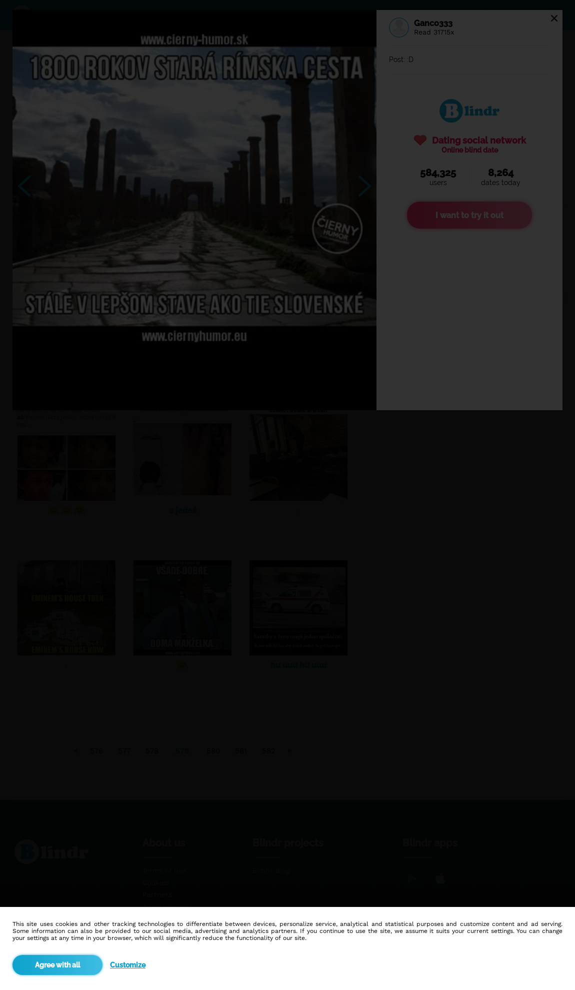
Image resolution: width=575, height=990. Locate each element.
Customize (128, 965)
